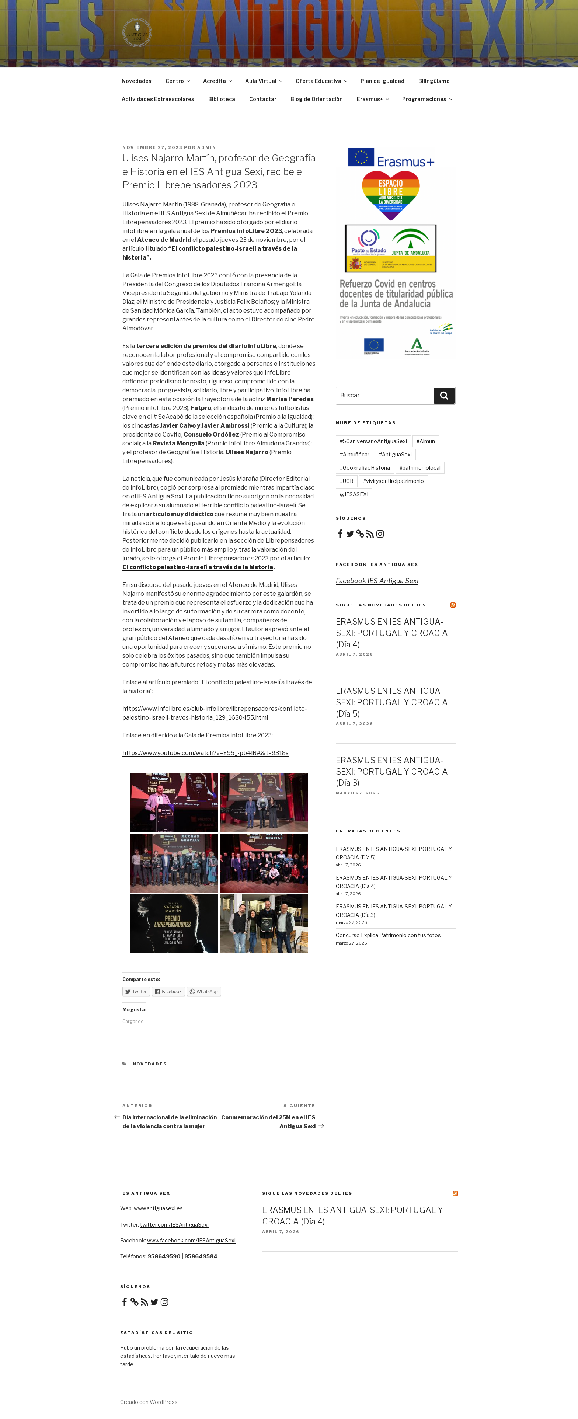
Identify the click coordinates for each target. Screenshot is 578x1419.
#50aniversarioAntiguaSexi (373, 441)
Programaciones (427, 99)
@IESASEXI (354, 494)
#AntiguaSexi (395, 454)
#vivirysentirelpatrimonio (393, 481)
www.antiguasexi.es (158, 1208)
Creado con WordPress (149, 1402)
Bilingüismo (434, 81)
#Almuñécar (354, 454)
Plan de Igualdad (382, 81)
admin (206, 147)
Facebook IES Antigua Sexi (378, 564)
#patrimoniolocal (420, 468)
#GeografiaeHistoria (365, 468)
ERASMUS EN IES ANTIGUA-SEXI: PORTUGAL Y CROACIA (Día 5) (392, 702)
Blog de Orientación (316, 99)
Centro (178, 81)
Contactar (262, 99)
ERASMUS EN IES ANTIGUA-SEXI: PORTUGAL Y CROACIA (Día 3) (392, 771)
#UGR (347, 481)
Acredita (218, 81)
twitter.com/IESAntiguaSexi (174, 1224)
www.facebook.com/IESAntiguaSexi (191, 1240)
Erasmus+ (373, 99)
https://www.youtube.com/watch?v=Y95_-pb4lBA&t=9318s (205, 753)
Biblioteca (221, 99)
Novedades (137, 81)
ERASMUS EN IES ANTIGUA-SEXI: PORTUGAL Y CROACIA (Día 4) (392, 633)
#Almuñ (426, 441)
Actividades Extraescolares (158, 99)
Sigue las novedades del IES (381, 605)
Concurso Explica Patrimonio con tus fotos (388, 935)
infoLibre (135, 230)
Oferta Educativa (322, 81)
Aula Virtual (264, 81)
